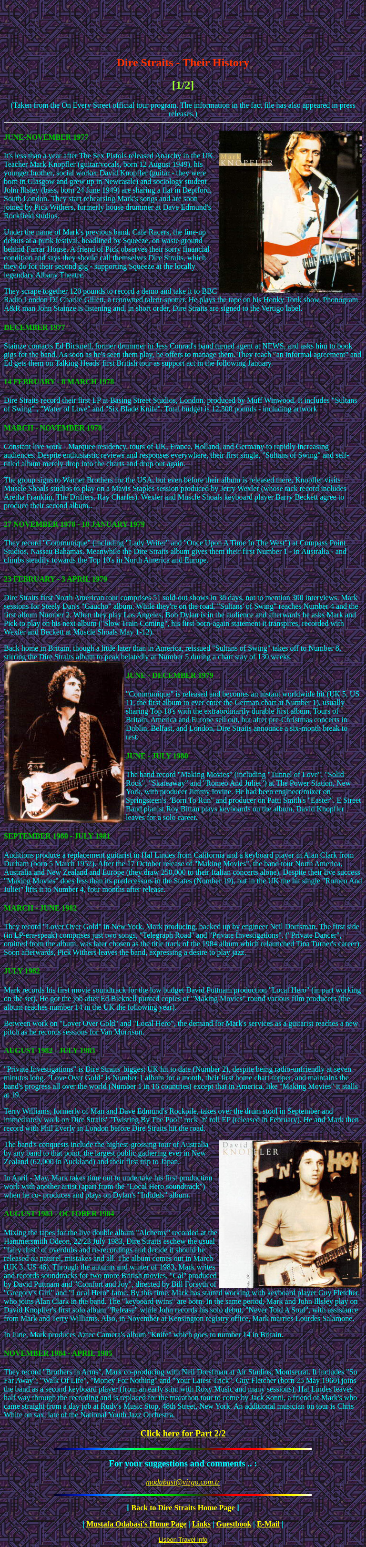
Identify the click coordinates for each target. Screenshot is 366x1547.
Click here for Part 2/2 (182, 1433)
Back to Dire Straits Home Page (183, 1508)
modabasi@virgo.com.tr (183, 1482)
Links (201, 1524)
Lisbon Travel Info (183, 1539)
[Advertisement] (183, 25)
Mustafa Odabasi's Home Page (136, 1524)
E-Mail (268, 1524)
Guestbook (234, 1524)
